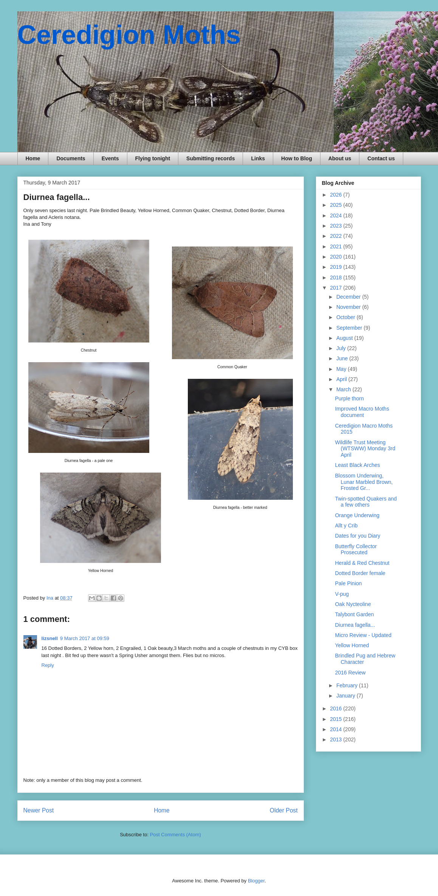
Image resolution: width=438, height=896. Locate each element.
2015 (336, 719)
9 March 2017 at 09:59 (84, 638)
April (342, 379)
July (341, 348)
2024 (336, 215)
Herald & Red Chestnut (362, 563)
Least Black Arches (357, 465)
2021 (336, 246)
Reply (48, 665)
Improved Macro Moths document (362, 412)
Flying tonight (152, 158)
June (342, 358)
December (349, 297)
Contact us (381, 158)
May (342, 369)
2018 (336, 277)
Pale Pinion (348, 583)
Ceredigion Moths (129, 35)
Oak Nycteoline (353, 604)
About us (339, 158)
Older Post (284, 810)
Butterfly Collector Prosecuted (355, 549)
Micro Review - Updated (363, 635)
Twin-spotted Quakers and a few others (365, 502)
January (346, 696)
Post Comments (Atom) (175, 834)
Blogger (256, 881)
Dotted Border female (360, 573)
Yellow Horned (352, 645)
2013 (336, 739)
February (347, 685)
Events (110, 158)
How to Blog (296, 158)
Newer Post (38, 810)
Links (258, 158)
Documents (70, 158)
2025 (336, 205)
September (350, 328)
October (346, 317)
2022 (336, 236)
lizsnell (50, 638)
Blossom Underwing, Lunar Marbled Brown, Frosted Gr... (364, 482)
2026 (336, 195)
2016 (336, 708)
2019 (336, 267)
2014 (336, 729)
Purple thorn (349, 398)
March (344, 389)
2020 (336, 257)
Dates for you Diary (357, 536)
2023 (336, 226)
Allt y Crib (346, 525)
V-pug (342, 594)
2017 (336, 288)
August (345, 338)
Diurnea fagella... (355, 625)
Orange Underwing (357, 515)
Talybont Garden (354, 614)
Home (33, 158)
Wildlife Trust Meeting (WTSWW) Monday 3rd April (365, 448)
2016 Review (350, 673)
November (349, 307)
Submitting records (210, 158)
